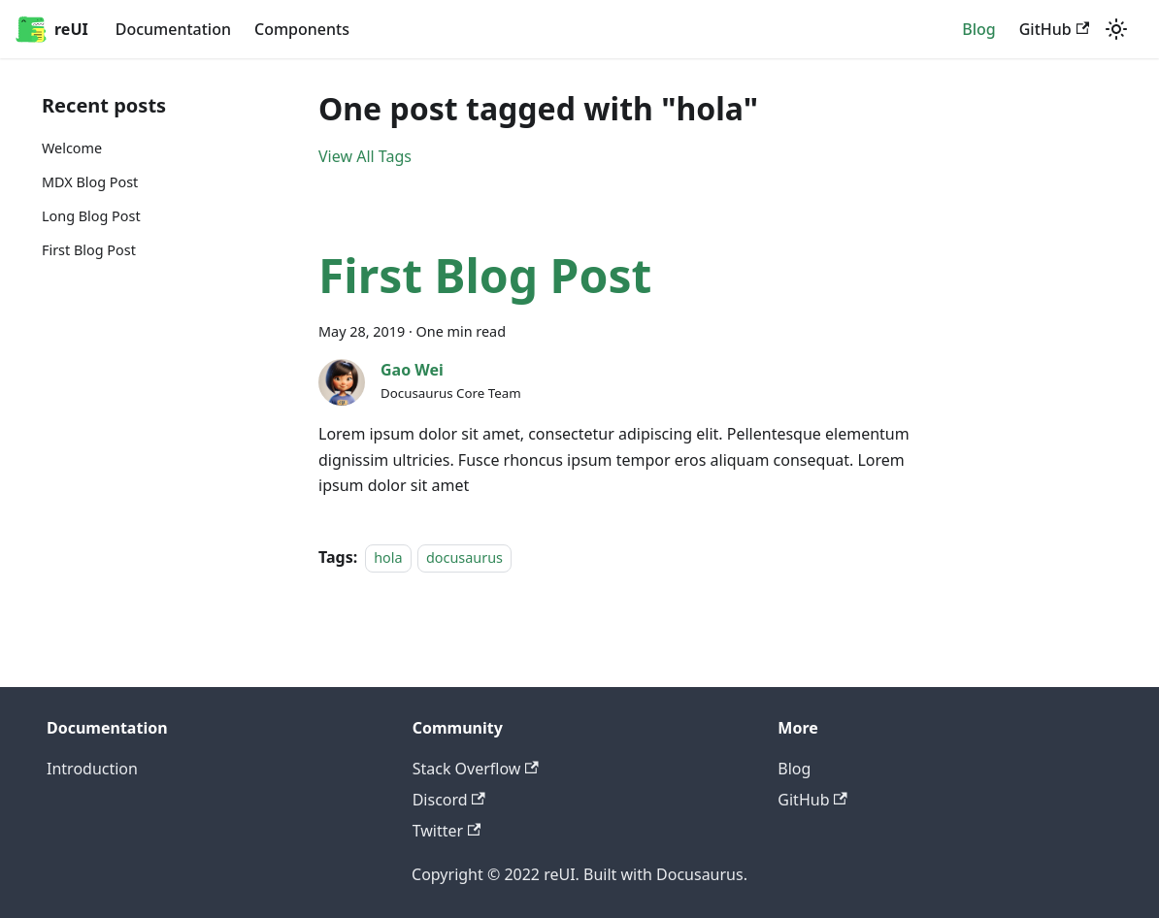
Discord (449, 799)
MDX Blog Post (90, 182)
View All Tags (365, 156)
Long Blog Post (91, 216)
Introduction (92, 768)
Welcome (72, 148)
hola (388, 557)
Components (301, 29)
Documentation (173, 29)
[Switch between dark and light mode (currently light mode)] (1116, 29)
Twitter (447, 830)
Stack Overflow (476, 768)
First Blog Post (89, 250)
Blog (978, 29)
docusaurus (464, 557)
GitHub (1054, 29)
